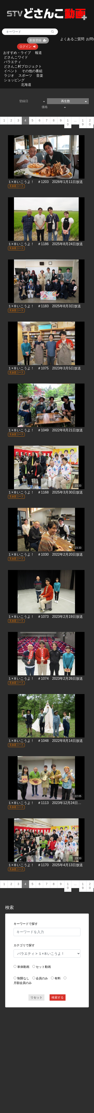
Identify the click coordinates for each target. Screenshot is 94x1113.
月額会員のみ (23, 983)
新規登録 (38, 40)
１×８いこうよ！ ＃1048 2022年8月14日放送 (45, 741)
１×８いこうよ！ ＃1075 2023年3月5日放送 (44, 368)
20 (90, 122)
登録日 (32, 101)
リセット (36, 997)
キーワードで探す (26, 923)
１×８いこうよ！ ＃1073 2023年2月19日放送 (45, 616)
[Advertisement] (40, 1052)
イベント (11, 71)
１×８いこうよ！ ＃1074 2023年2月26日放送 (45, 678)
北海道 (26, 84)
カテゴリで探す (24, 945)
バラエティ (12, 62)
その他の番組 (32, 71)
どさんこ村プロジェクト (23, 66)
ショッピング (14, 80)
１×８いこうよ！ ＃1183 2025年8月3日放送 (44, 306)
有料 (58, 978)
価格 (54, 107)
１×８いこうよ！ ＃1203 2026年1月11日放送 (45, 182)
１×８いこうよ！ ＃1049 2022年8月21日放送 (45, 430)
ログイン (27, 46)
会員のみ (42, 978)
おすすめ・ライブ (17, 53)
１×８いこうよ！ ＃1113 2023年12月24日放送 (46, 803)
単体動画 (23, 966)
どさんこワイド (16, 57)
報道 (38, 53)
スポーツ (25, 75)
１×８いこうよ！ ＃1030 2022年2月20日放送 (45, 554)
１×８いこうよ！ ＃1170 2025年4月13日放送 (45, 865)
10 (68, 122)
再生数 (74, 101)
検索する (58, 997)
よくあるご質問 (72, 39)
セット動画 (43, 966)
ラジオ (9, 75)
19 (83, 122)
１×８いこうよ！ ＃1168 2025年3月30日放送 (45, 492)
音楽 (39, 75)
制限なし (23, 978)
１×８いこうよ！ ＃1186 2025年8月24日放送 (45, 244)
